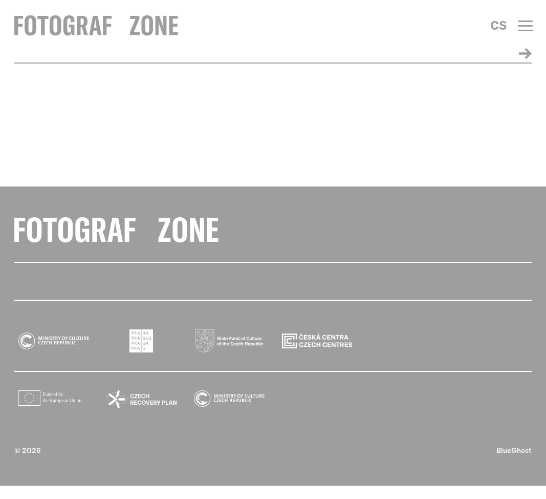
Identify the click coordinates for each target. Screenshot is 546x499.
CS (498, 25)
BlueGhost (514, 463)
